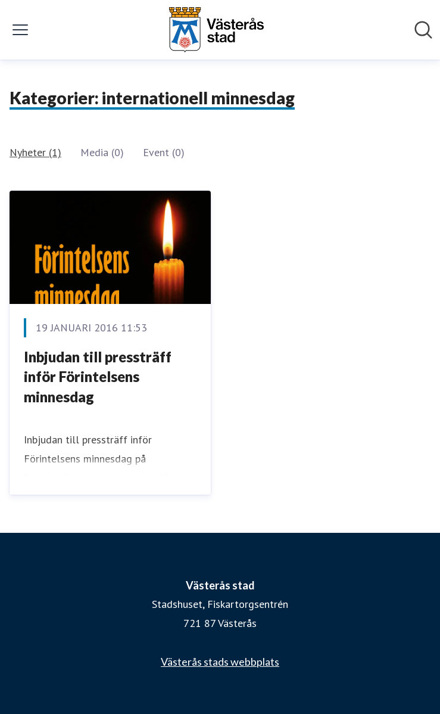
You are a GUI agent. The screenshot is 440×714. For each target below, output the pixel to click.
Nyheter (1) (35, 152)
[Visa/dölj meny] (20, 30)
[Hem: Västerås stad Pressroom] (216, 29)
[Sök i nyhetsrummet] (423, 29)
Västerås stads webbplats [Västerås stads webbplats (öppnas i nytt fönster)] (220, 661)
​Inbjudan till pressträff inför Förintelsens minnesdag (97, 376)
